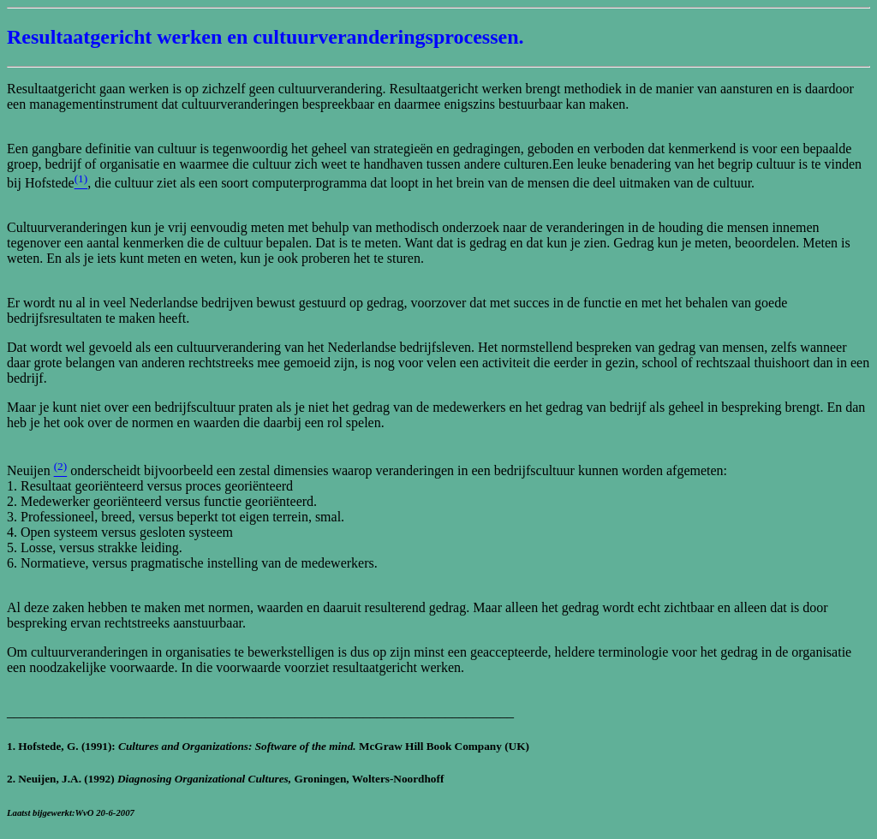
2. (12, 778)
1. (12, 746)
